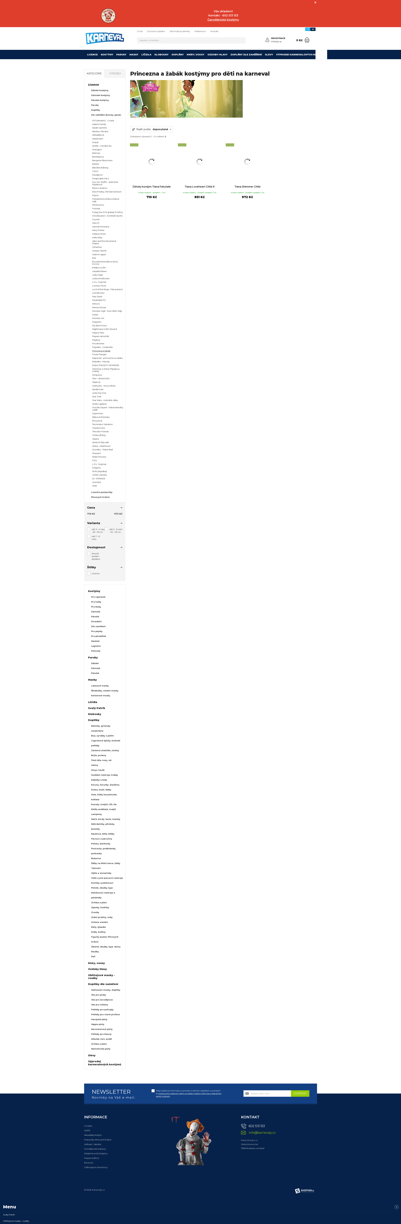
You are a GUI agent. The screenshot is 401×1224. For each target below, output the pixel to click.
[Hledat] (242, 40)
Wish (94, 486)
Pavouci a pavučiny (101, 838)
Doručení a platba (156, 31)
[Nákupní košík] (307, 40)
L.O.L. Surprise (99, 282)
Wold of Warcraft (100, 442)
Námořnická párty (100, 1049)
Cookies (88, 1126)
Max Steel (97, 296)
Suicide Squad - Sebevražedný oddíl (107, 408)
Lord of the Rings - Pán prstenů (107, 289)
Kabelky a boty (99, 780)
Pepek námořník (100, 336)
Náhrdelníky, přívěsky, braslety (103, 826)
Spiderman (97, 389)
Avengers (97, 149)
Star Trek (96, 396)
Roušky (95, 951)
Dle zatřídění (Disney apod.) (106, 115)
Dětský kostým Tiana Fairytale (151, 188)
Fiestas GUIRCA (91, 1158)
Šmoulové (97, 420)
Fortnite (96, 208)
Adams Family (99, 124)
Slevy (269, 54)
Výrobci (115, 73)
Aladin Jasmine (99, 127)
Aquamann (97, 138)
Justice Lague (99, 254)
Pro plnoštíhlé (98, 636)
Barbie (95, 164)
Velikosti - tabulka (92, 1144)
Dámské (95, 611)
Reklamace (200, 31)
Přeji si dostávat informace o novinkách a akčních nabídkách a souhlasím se (188, 1093)
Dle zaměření (98, 626)
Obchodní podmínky (179, 31)
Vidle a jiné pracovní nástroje (107, 878)
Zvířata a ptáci (99, 902)
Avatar (95, 142)
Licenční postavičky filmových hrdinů (101, 494)
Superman (97, 413)
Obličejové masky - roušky (101, 977)
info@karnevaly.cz (262, 1132)
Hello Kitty (97, 237)
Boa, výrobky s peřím (102, 735)
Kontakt (214, 31)
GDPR (87, 1130)
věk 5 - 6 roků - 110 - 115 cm (115, 530)
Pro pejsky (97, 631)
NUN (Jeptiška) (99, 471)
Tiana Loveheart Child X (199, 186)
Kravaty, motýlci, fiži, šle (104, 804)
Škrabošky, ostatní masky (104, 690)
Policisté (95, 651)
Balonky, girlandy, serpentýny (101, 728)
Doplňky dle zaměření (246, 54)
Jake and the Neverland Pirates (104, 242)
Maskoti (95, 641)
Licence (92, 54)
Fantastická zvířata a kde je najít (105, 200)
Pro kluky (96, 606)
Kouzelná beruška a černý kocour (105, 262)
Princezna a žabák (101, 351)
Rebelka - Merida (100, 361)
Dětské (95, 663)
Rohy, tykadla (98, 927)
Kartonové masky (100, 695)
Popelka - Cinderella (102, 347)
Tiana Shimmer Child (247, 186)
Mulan (95, 314)
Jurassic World (99, 250)
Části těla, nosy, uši (101, 760)
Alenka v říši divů (100, 131)
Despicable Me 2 (100, 178)
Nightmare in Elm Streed (104, 329)
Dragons (96, 467)
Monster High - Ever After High (107, 311)
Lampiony (96, 814)
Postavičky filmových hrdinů (97, 1139)
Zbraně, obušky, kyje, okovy (106, 946)
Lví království (98, 293)
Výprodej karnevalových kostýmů (301, 54)
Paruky (121, 54)
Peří (93, 956)
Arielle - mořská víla (101, 146)
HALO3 (95, 223)
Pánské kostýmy (100, 100)
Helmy (94, 765)
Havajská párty (99, 1019)
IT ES (94, 460)
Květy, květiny (98, 932)
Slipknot (96, 382)
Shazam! (96, 453)
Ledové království (101, 278)
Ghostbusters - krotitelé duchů (107, 216)
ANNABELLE (98, 135)
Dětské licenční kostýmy (96, 1153)
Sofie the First (99, 393)
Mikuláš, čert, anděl (101, 1039)
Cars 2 (95, 171)
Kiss (94, 258)
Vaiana (95, 439)
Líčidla (146, 54)
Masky (133, 54)
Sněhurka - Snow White (104, 386)
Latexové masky (100, 685)
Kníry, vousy (195, 54)
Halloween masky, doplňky (105, 990)
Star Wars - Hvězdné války (105, 400)
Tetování (96, 868)
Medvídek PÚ (99, 300)
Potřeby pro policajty (102, 1009)
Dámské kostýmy (100, 95)
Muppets (96, 322)
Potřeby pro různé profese (105, 1014)
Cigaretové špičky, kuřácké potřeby (105, 743)
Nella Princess (99, 457)
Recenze (88, 1162)
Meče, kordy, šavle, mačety (105, 819)
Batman (96, 153)
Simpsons (97, 375)
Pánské (95, 616)
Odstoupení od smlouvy (96, 1167)
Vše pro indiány (99, 1004)
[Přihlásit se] (267, 40)
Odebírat (300, 1093)
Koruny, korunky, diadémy (105, 784)
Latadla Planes (99, 271)
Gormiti (96, 219)
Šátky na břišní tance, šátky (105, 863)
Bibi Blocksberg (100, 167)
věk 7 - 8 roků (96, 537)
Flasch (95, 195)
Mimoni (96, 304)
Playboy (96, 340)
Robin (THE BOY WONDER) (105, 365)
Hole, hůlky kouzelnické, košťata (104, 797)
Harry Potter (98, 230)
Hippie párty (97, 1024)
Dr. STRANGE (98, 478)
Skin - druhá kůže (101, 378)
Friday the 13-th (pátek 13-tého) (107, 212)
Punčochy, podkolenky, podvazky (103, 851)
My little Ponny (99, 325)
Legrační (96, 646)
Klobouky (161, 54)
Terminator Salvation (102, 424)
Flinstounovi (98, 205)
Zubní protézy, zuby (102, 917)
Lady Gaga (97, 275)
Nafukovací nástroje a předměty (103, 895)
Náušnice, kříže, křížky (102, 834)
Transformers (98, 428)
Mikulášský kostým (93, 1135)
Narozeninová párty (102, 1029)
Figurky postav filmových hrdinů (104, 939)
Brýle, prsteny (98, 755)
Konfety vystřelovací (102, 883)
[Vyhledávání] (191, 40)
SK (313, 29)
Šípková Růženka (101, 417)
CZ (307, 29)
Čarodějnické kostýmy (95, 1149)
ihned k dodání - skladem (96, 556)
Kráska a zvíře (99, 267)
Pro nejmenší (98, 597)
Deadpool (97, 175)
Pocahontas (98, 343)
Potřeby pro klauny (101, 1034)
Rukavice (96, 858)
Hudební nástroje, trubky (104, 775)
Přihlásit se (276, 41)
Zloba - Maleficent (101, 446)
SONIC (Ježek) (99, 475)
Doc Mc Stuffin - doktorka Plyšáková (105, 183)
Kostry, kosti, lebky (101, 789)
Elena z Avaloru (99, 188)
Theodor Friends (100, 431)
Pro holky (96, 602)
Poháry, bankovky (100, 843)
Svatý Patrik (96, 708)
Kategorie (94, 73)
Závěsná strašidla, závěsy (105, 750)
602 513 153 (257, 1126)
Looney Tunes (99, 285)
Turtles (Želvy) (99, 435)
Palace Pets (98, 332)
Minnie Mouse (99, 307)
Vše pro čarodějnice (102, 999)
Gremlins (96, 482)
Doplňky (178, 54)
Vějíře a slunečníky (101, 873)
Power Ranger (99, 354)
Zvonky (95, 912)
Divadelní (96, 621)
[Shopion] (304, 1190)
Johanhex (97, 247)
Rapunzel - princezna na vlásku (107, 358)
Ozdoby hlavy (217, 54)
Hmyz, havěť (98, 770)
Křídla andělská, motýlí (103, 809)
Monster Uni (98, 318)
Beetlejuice (98, 156)
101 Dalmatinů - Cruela (103, 120)
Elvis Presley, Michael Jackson (107, 191)
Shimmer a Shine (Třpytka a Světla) (106, 370)
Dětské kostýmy (99, 90)
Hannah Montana (100, 226)
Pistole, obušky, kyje (102, 888)
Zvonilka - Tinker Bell (102, 449)
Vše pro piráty (98, 995)
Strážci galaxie (99, 404)
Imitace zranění (99, 922)
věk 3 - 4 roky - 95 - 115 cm (98, 530)
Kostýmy (107, 54)
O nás (140, 31)
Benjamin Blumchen (102, 160)
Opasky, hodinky (100, 907)
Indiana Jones (99, 234)
